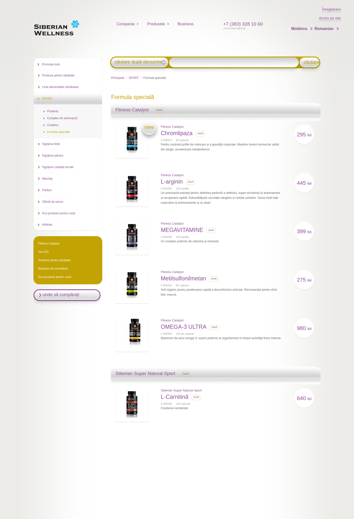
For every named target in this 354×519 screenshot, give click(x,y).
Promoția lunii (51, 64)
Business (185, 24)
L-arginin (172, 181)
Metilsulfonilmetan (183, 278)
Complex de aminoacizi (62, 118)
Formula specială (58, 132)
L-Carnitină (175, 397)
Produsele (156, 24)
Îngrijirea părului (52, 155)
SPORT (134, 78)
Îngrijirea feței (51, 144)
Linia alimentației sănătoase (60, 87)
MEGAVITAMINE (182, 230)
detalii (159, 110)
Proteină (52, 111)
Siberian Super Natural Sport (181, 390)
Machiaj (47, 178)
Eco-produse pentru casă (58, 213)
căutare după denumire (138, 61)
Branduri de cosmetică (53, 268)
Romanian (324, 29)
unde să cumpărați (61, 294)
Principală (117, 78)
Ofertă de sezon (52, 201)
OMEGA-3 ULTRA (183, 327)
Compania (125, 24)
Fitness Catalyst (172, 127)
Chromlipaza (176, 133)
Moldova (299, 29)
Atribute (47, 224)
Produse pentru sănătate (58, 75)
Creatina (52, 125)
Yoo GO (43, 252)
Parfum (47, 190)
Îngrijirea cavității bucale (58, 167)
